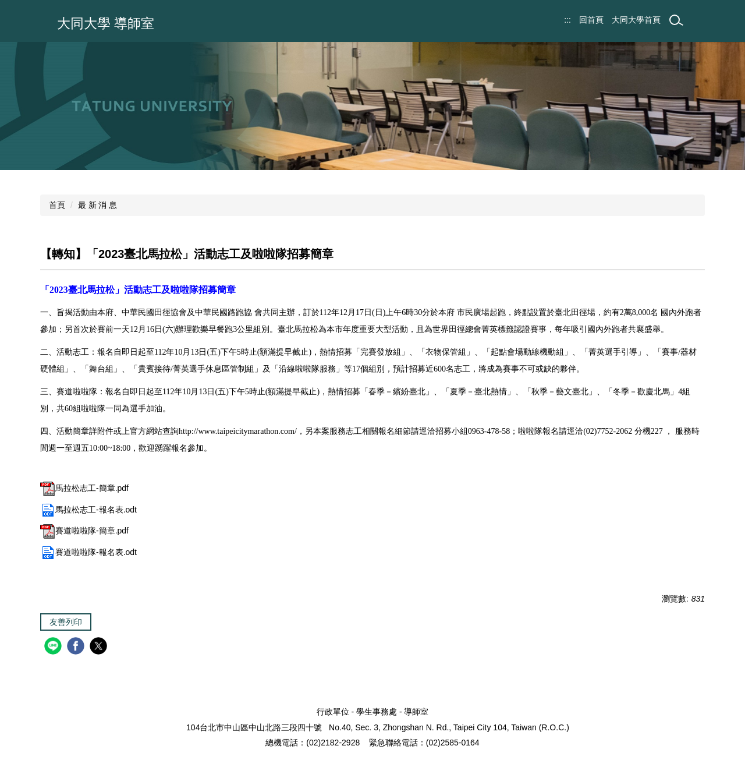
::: (567, 19)
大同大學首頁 (636, 19)
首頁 (57, 205)
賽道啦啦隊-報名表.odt (88, 552)
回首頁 (591, 19)
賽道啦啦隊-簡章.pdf (84, 530)
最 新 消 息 (98, 205)
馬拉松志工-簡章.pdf (84, 488)
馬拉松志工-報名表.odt (88, 509)
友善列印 (65, 622)
